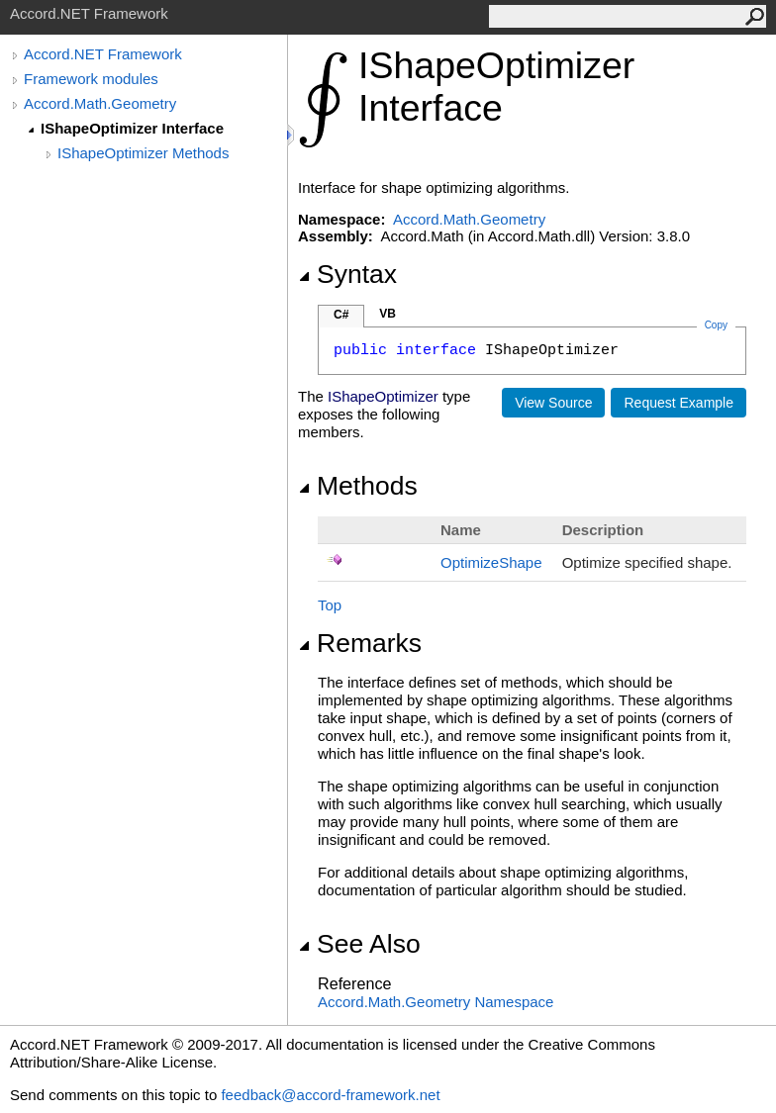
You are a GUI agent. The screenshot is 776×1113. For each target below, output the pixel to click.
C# (341, 315)
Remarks (360, 643)
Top (329, 605)
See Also (359, 944)
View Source (553, 403)
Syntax (347, 274)
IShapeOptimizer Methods (143, 152)
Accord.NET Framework (103, 54)
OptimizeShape (491, 562)
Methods (358, 486)
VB (387, 314)
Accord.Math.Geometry (100, 103)
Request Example (678, 403)
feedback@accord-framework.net (330, 1094)
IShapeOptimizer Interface (132, 128)
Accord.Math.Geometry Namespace (435, 1001)
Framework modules (91, 78)
